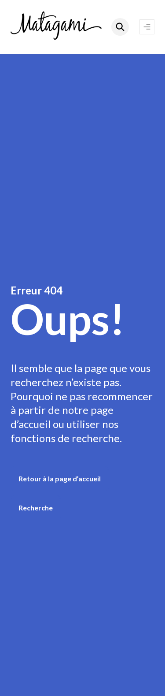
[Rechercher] (120, 27)
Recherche (35, 507)
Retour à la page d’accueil (59, 478)
